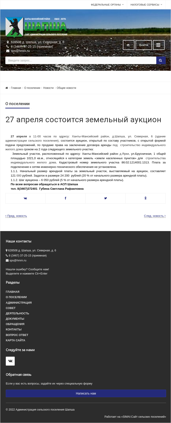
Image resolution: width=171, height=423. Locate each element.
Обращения (15, 324)
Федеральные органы (106, 4)
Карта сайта (15, 340)
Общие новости (66, 87)
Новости (48, 87)
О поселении (32, 87)
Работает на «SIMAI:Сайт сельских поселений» (135, 416)
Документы (15, 318)
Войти (143, 45)
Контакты (14, 329)
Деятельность (17, 313)
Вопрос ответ (17, 335)
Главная (16, 87)
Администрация (19, 302)
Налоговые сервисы (144, 4)
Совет (11, 308)
